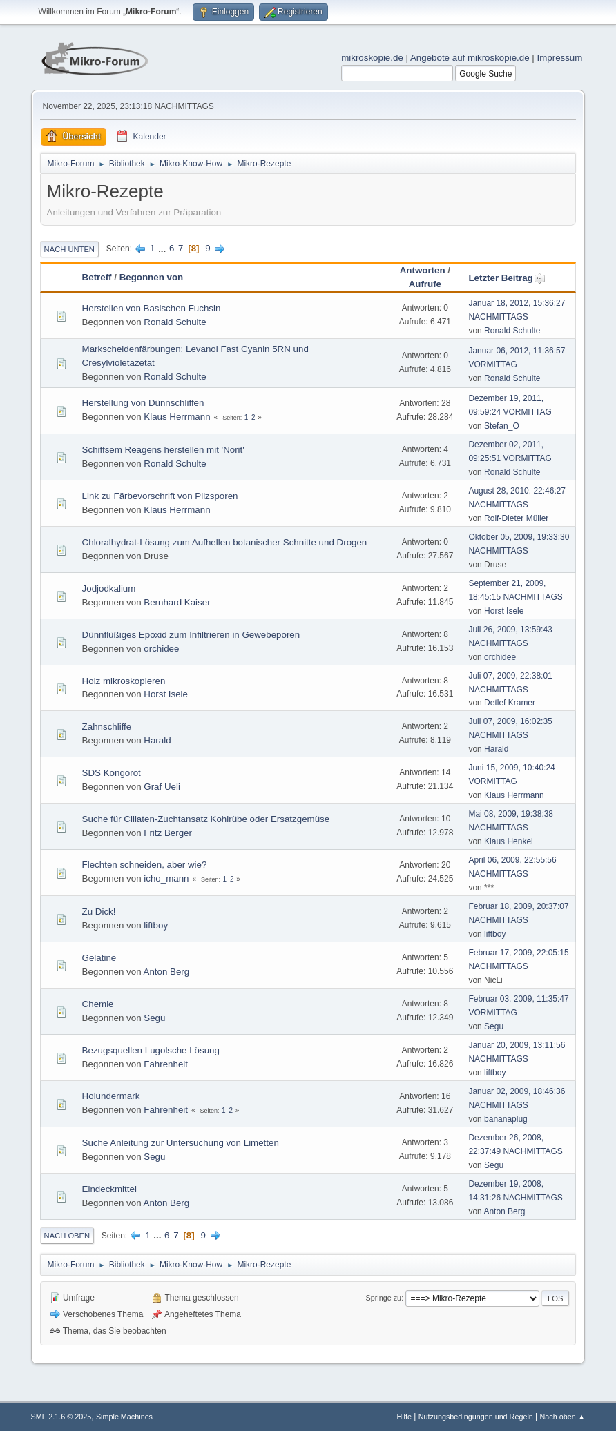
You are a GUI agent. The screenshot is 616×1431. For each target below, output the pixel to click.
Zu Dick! (99, 911)
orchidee (161, 648)
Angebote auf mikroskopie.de (470, 57)
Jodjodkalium (109, 588)
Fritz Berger (168, 833)
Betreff (97, 277)
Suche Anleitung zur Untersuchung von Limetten (180, 1143)
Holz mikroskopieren (124, 681)
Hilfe (404, 1416)
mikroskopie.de (372, 57)
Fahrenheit (166, 1064)
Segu (154, 1018)
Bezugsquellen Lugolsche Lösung (151, 1050)
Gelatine (99, 958)
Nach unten (69, 249)
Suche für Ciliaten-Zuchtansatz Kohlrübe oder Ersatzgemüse (206, 819)
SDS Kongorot (111, 773)
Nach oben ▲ (563, 1416)
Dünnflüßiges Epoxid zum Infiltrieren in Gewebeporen (191, 635)
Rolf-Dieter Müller (516, 518)
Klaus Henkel (508, 841)
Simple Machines (124, 1416)
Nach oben (67, 1236)
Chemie (98, 1004)
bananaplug (506, 1119)
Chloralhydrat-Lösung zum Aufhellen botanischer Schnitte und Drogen (224, 542)
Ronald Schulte (175, 322)
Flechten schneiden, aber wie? (144, 864)
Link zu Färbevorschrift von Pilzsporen (160, 496)
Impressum (559, 57)
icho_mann (166, 878)
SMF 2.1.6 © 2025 (61, 1416)
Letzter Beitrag (506, 278)
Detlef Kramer (509, 703)
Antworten (422, 270)
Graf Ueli (162, 786)
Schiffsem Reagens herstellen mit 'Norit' (163, 450)
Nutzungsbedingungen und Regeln (475, 1416)
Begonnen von (151, 277)
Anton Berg (167, 971)
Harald (157, 740)
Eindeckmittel (109, 1189)
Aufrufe (425, 284)
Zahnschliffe (107, 726)
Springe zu (384, 1298)
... (163, 248)
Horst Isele (503, 611)
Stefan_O (501, 426)
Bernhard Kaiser (177, 602)
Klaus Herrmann (177, 416)
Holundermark (111, 1096)
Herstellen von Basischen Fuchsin (151, 308)
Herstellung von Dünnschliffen (143, 403)
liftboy (156, 925)
